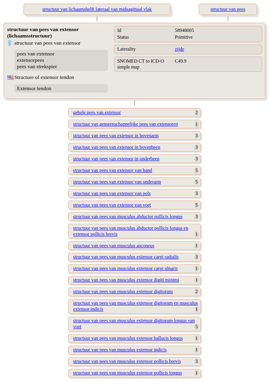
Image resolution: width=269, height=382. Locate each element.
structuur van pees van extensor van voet (112, 205)
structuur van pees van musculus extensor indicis (120, 349)
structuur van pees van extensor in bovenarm (116, 135)
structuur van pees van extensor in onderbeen (116, 158)
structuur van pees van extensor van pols (112, 193)
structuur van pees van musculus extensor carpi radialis (126, 257)
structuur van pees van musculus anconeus (114, 245)
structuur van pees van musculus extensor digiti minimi (126, 280)
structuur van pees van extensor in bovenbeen (117, 147)
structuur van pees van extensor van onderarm (117, 182)
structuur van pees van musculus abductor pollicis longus (128, 216)
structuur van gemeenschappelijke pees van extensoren (125, 124)
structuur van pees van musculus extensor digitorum (123, 291)
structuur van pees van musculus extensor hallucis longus (128, 338)
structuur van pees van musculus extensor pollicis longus (127, 373)
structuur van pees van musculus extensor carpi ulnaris (125, 268)
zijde (179, 49)
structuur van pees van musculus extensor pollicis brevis (127, 361)
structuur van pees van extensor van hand (112, 170)
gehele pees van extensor (97, 112)
